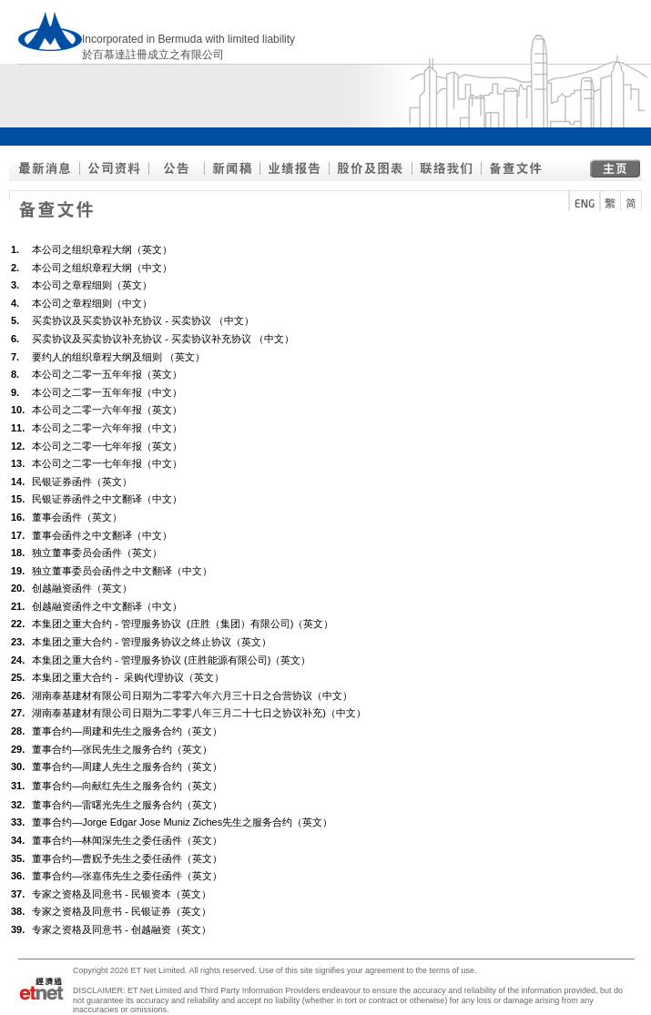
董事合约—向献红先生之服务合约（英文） (127, 785)
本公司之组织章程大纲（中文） (102, 267)
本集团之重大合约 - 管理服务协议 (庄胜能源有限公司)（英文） (171, 660)
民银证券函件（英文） (82, 481)
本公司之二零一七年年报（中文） (107, 463)
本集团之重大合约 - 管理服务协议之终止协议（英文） (151, 641)
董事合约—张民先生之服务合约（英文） (122, 749)
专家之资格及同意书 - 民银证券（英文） (121, 911)
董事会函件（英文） (77, 517)
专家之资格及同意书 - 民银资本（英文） (121, 893)
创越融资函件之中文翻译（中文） (107, 606)
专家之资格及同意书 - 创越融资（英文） (121, 929)
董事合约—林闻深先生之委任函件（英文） (127, 840)
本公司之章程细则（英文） (92, 284)
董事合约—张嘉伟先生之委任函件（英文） (127, 875)
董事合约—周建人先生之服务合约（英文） (127, 766)
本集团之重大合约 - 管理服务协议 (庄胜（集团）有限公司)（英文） (182, 623)
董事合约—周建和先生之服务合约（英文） (127, 731)
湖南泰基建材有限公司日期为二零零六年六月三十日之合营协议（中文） (192, 695)
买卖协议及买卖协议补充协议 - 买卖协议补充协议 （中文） (163, 338)
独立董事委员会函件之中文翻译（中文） (122, 570)
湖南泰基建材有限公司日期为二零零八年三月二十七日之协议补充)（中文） (199, 712)
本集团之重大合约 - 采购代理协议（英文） (128, 677)
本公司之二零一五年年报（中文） (107, 392)
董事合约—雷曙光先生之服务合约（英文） (127, 804)
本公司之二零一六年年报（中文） (107, 427)
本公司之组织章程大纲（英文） (102, 249)
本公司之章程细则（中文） (92, 303)
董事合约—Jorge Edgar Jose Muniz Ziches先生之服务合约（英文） (182, 822)
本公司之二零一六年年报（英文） (107, 409)
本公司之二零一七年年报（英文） (107, 446)
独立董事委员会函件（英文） (97, 552)
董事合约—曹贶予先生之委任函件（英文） (127, 858)
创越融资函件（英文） (82, 588)
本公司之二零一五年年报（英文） (107, 374)
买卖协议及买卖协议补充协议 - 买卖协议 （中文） (143, 320)
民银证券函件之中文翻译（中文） (107, 498)
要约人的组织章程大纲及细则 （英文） (118, 356)
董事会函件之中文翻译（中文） (102, 535)
